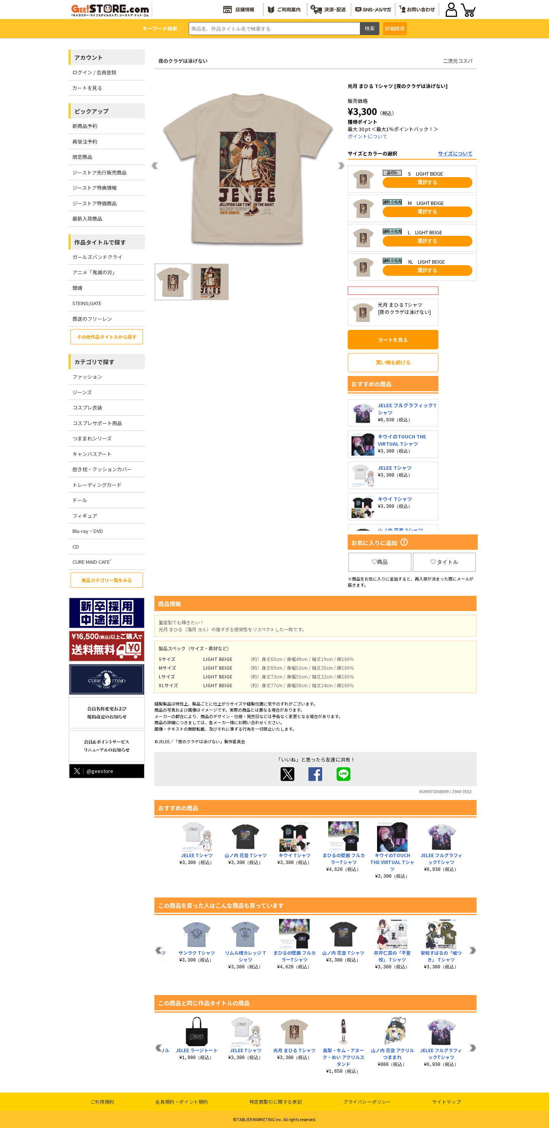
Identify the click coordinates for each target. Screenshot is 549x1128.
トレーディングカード (97, 484)
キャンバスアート (92, 454)
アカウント (88, 57)
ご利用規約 (102, 1101)
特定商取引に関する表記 (275, 1101)
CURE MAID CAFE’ (91, 561)
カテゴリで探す (94, 362)
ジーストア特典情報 (94, 187)
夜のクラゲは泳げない (183, 60)
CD (75, 546)
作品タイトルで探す (100, 242)
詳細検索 (395, 28)
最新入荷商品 (87, 218)
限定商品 (82, 156)
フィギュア (84, 515)
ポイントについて (367, 136)
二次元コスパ (458, 60)
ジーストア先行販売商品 (99, 172)
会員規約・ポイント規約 (181, 1101)
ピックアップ (91, 111)
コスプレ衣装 (87, 407)
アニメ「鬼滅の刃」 (94, 272)
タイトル (444, 562)
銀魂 (77, 287)
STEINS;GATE (86, 303)
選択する (427, 182)
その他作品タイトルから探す (106, 336)
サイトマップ (446, 1101)
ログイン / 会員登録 (94, 72)
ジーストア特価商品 (94, 203)
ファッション (87, 376)
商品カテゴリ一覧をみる (107, 580)
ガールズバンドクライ (97, 257)
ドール (79, 500)
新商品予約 (84, 126)
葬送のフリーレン (92, 318)
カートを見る (87, 87)
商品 (380, 562)
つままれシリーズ (92, 438)
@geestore (92, 770)
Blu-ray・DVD (87, 530)
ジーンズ (82, 392)
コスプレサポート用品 (97, 423)
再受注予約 (84, 141)
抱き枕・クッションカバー (102, 469)
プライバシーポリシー (367, 1101)
